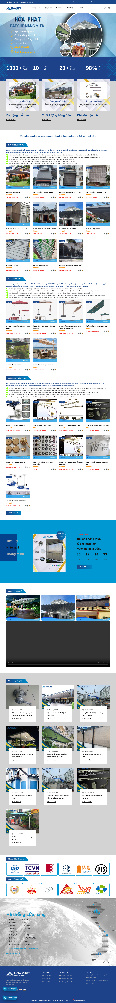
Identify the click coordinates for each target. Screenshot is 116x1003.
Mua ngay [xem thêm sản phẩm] (10, 119)
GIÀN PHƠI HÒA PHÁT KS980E (16, 501)
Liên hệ (81, 8)
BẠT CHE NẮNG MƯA (13, 192)
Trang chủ (36, 8)
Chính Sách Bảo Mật (65, 975)
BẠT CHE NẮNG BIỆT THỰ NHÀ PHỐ (44, 229)
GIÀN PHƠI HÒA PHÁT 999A (42, 425)
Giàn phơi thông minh (48, 982)
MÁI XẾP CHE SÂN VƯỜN (67, 229)
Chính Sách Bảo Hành (66, 978)
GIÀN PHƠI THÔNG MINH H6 (15, 462)
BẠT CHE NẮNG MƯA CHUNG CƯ (17, 229)
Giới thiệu (70, 8)
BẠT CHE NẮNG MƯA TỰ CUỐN (43, 192)
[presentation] (9, 604)
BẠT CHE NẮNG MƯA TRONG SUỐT (71, 265)
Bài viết (59, 8)
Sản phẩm (48, 8)
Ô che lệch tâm (46, 978)
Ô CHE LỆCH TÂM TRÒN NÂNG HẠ (17, 365)
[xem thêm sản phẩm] (22, 95)
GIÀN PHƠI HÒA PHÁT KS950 (15, 425)
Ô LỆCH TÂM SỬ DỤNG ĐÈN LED (96, 326)
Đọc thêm (16, 718)
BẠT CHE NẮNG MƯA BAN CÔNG (70, 192)
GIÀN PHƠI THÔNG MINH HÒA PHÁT (98, 425)
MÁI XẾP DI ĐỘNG (12, 265)
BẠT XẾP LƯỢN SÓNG (93, 229)
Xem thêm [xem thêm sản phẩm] (13, 512)
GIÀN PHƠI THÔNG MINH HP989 (69, 425)
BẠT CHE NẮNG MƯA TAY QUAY (96, 192)
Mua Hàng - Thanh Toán (66, 982)
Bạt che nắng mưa (47, 975)
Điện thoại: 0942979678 (98, 2)
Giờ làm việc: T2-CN (79, 2)
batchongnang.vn (79, 1000)
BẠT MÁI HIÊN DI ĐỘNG (40, 265)
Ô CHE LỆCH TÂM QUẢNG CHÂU (43, 365)
